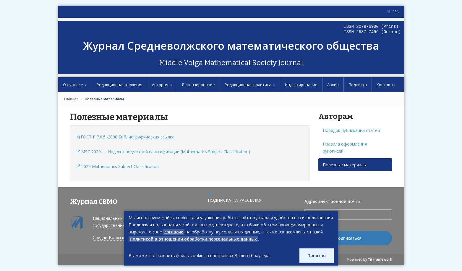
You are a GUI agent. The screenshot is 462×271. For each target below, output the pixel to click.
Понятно (316, 255)
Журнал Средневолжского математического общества (231, 45)
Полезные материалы (345, 164)
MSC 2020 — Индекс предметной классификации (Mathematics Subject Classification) (163, 151)
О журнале (75, 84)
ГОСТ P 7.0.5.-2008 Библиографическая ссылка (125, 137)
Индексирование (301, 84)
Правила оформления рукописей (345, 147)
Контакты (386, 84)
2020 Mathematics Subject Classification (117, 166)
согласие (173, 232)
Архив (333, 84)
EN (397, 11)
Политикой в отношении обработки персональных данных (194, 239)
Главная (71, 98)
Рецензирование (198, 84)
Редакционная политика (250, 84)
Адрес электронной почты (333, 201)
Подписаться (348, 238)
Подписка (357, 84)
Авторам (162, 84)
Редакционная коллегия (119, 84)
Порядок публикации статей (351, 130)
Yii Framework (380, 259)
